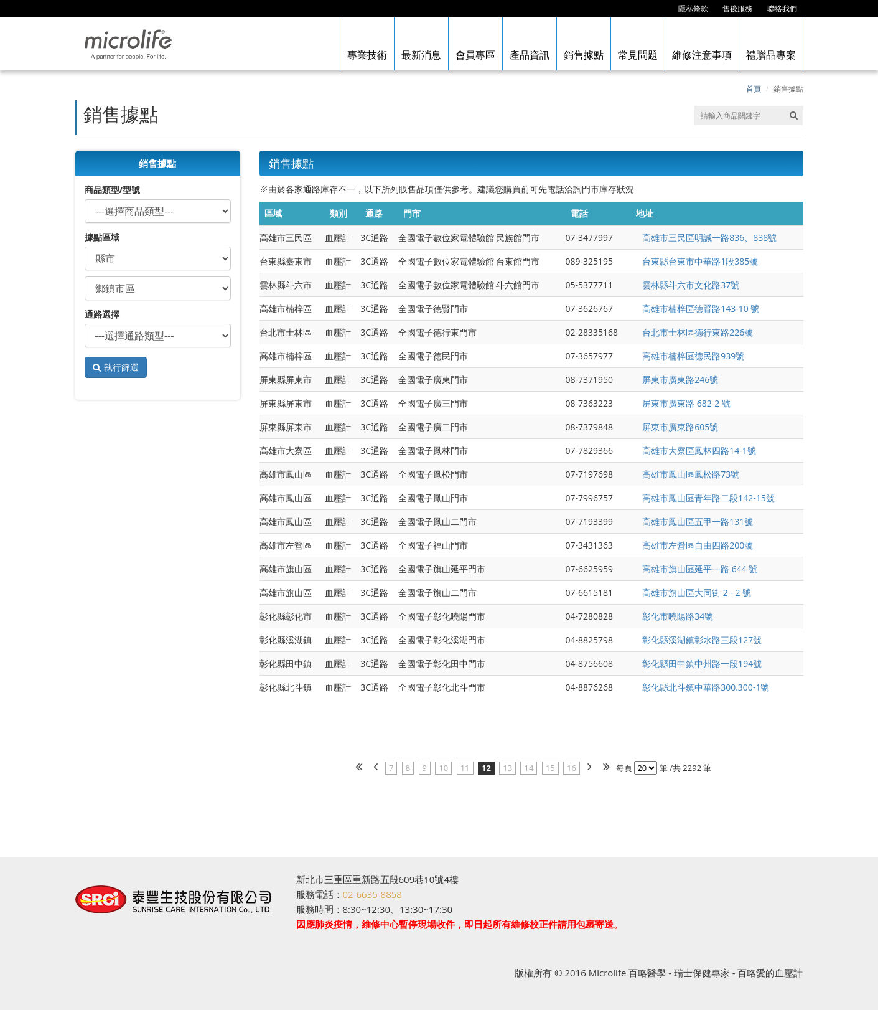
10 (443, 767)
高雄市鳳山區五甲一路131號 (697, 521)
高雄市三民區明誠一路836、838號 (709, 237)
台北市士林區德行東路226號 (697, 332)
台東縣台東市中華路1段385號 (700, 261)
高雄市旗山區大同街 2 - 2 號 (696, 592)
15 (550, 767)
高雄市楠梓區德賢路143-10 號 (700, 308)
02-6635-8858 (372, 894)
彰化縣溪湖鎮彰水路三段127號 (702, 640)
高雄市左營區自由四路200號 (697, 545)
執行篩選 (121, 367)
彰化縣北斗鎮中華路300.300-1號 (705, 687)
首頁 (753, 88)
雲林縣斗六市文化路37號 (690, 285)
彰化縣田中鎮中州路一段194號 (702, 663)
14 (528, 767)
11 (465, 767)
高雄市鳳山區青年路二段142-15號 (708, 498)
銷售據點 (788, 88)
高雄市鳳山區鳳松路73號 (690, 474)
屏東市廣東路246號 (680, 379)
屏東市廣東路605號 (680, 427)
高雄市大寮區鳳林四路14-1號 (699, 450)
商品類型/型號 (113, 190)
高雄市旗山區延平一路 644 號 (699, 569)
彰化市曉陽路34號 (677, 616)
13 (507, 767)
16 (571, 767)
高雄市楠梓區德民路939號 (693, 356)
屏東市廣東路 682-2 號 (686, 403)
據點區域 (102, 237)
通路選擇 (102, 314)
